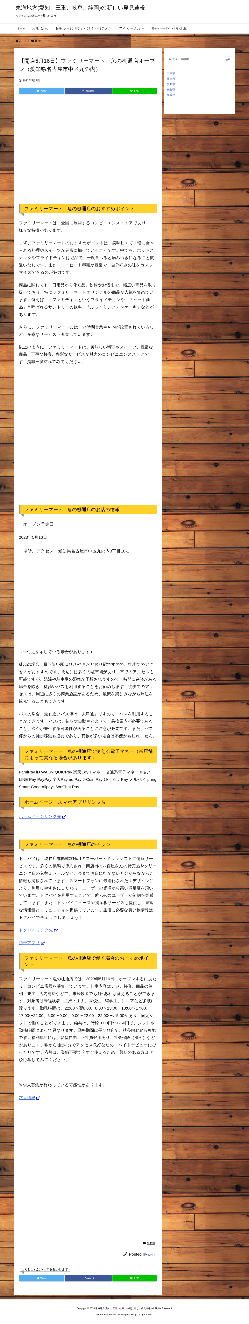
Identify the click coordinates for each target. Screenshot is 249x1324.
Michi (151, 1254)
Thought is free (144, 1314)
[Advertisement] (88, 153)
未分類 (171, 89)
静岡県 (171, 95)
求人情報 (27, 1097)
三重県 (171, 73)
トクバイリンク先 (36, 930)
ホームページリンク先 (40, 816)
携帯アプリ (29, 942)
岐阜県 (171, 78)
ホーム (23, 41)
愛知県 (38, 41)
